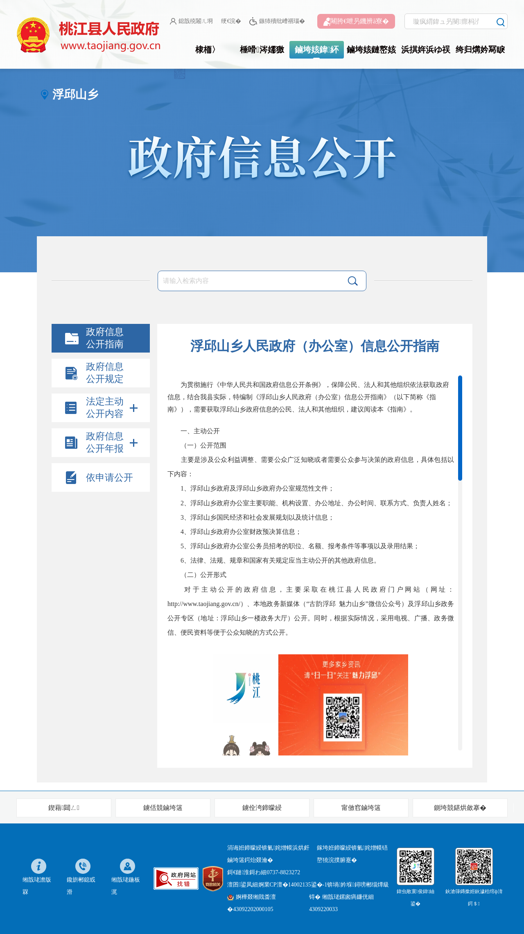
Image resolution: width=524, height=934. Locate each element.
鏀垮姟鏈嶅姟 (371, 49)
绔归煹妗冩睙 (480, 49)
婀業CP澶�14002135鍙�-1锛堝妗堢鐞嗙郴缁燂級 (323, 885)
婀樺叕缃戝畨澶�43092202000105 (251, 903)
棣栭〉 (207, 49)
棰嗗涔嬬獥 (262, 49)
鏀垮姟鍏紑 (317, 49)
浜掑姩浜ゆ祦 (425, 49)
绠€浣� (231, 21)
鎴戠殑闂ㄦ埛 (191, 21)
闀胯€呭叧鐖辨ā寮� (356, 22)
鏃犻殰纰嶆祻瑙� (277, 21)
